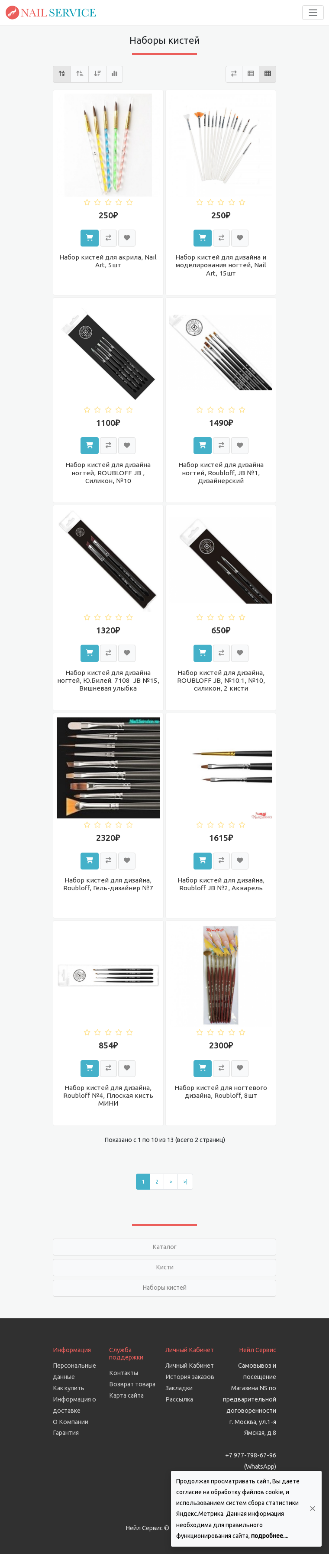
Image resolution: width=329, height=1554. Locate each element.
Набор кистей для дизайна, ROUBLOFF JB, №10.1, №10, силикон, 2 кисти (221, 680)
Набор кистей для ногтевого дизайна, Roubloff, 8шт (220, 1091)
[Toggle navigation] (313, 12)
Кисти (165, 1267)
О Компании (70, 1421)
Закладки (179, 1388)
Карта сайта (126, 1395)
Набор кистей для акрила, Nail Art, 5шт (108, 261)
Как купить (68, 1388)
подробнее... (269, 1535)
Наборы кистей (164, 1287)
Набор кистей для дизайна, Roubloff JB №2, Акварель (220, 884)
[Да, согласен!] (312, 1508)
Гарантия (66, 1432)
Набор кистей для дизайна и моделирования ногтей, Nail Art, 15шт (220, 264)
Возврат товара (132, 1384)
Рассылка (179, 1399)
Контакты (123, 1372)
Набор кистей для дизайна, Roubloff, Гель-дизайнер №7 (108, 884)
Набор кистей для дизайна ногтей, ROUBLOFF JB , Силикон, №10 (108, 472)
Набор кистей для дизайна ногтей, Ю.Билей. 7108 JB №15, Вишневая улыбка (108, 680)
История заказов (189, 1376)
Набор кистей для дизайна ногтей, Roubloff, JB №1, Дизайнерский (221, 472)
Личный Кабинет (189, 1365)
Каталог (164, 1246)
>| (185, 1181)
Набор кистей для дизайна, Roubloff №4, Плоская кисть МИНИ (108, 1095)
